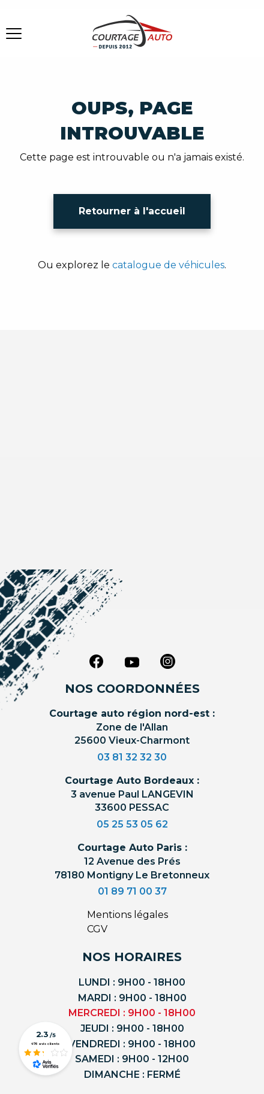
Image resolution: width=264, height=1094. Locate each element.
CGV (97, 929)
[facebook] (96, 661)
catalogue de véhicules (168, 265)
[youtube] (132, 662)
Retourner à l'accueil (132, 211)
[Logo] (132, 39)
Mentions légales (127, 914)
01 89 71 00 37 (132, 891)
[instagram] (168, 661)
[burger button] (14, 33)
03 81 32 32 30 (132, 757)
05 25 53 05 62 (132, 824)
